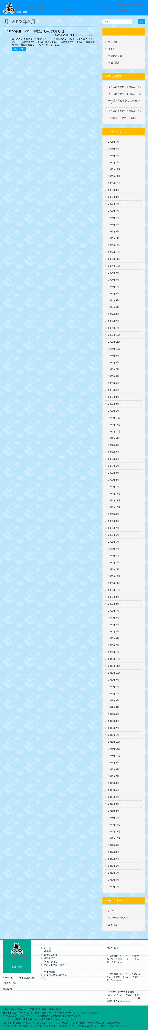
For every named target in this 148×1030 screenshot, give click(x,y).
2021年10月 (114, 507)
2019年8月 (113, 686)
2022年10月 (114, 431)
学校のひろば (105, 11)
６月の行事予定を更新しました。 (125, 87)
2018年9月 (113, 762)
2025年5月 (113, 217)
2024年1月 (113, 328)
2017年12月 (114, 824)
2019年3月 (113, 721)
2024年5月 (113, 300)
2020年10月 (114, 590)
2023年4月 (113, 390)
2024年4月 (113, 307)
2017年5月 (113, 873)
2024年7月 (113, 286)
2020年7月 (113, 611)
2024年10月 (114, 266)
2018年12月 (114, 742)
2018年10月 (114, 755)
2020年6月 (113, 617)
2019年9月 (113, 680)
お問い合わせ (137, 11)
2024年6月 (113, 293)
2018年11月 (114, 749)
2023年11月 (114, 342)
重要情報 (112, 924)
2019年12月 (114, 659)
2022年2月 (113, 480)
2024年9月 (113, 273)
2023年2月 (113, 404)
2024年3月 (113, 314)
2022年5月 (113, 466)
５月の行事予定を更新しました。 (125, 93)
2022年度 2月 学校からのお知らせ (36, 31)
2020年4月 (113, 631)
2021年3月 (113, 555)
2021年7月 (113, 528)
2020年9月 (113, 597)
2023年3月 (113, 397)
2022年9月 (113, 438)
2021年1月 (113, 569)
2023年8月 (113, 362)
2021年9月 (113, 514)
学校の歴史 (114, 62)
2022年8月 (113, 445)
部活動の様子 (51, 955)
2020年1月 (113, 652)
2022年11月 (114, 424)
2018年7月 (113, 776)
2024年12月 (114, 252)
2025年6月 (113, 211)
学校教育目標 (115, 55)
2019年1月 (113, 735)
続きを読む (19, 49)
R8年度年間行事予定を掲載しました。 (124, 102)
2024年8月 (113, 280)
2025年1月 (113, 245)
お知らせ (78, 11)
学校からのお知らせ (85, 35)
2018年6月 (113, 783)
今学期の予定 (121, 11)
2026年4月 (113, 149)
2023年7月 (113, 369)
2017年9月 (113, 845)
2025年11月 (114, 176)
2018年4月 (113, 797)
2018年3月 (113, 804)
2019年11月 (114, 666)
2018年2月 (113, 811)
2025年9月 (113, 190)
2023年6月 (113, 376)
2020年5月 (113, 624)
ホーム (67, 11)
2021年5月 (113, 542)
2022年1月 (113, 486)
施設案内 (7, 989)
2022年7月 (113, 452)
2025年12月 (114, 169)
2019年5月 (113, 707)
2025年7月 (113, 204)
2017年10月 (114, 838)
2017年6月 (113, 866)
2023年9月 (113, 355)
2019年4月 (113, 714)
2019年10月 (114, 673)
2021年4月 (113, 549)
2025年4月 (113, 224)
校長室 (111, 49)
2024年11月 (114, 259)
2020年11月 (114, 583)
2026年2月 (113, 155)
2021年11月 (114, 500)
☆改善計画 (49, 971)
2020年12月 (114, 576)
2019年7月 (113, 693)
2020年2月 (113, 645)
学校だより (91, 11)
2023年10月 (114, 349)
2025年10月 (114, 183)
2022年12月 (114, 417)
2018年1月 (113, 817)
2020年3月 (113, 638)
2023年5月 (113, 383)
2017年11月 (114, 831)
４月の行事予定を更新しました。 (125, 111)
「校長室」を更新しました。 (123, 118)
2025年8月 (113, 197)
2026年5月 (113, 142)
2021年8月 (113, 521)
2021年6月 (113, 535)
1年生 (111, 911)
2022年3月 (113, 473)
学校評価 (112, 42)
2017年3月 (113, 886)
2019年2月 (113, 728)
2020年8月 (113, 604)
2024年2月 (113, 321)
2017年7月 (113, 859)
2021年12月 (114, 493)
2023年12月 (114, 335)
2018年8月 (113, 769)
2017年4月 (113, 880)
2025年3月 (113, 231)
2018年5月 (113, 790)
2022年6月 (113, 459)
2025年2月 (113, 238)
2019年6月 (113, 700)
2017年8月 (113, 852)
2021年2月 (113, 562)
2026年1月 (113, 162)
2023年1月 (113, 411)
